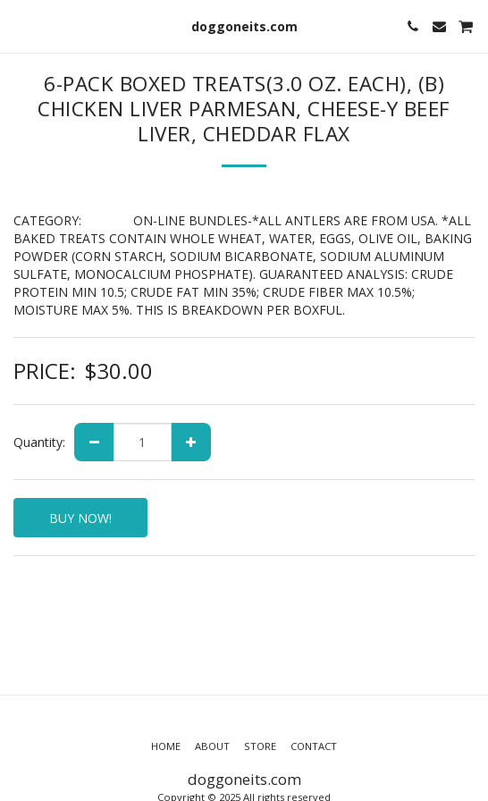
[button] (19, 25)
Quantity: (39, 442)
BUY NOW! (80, 518)
